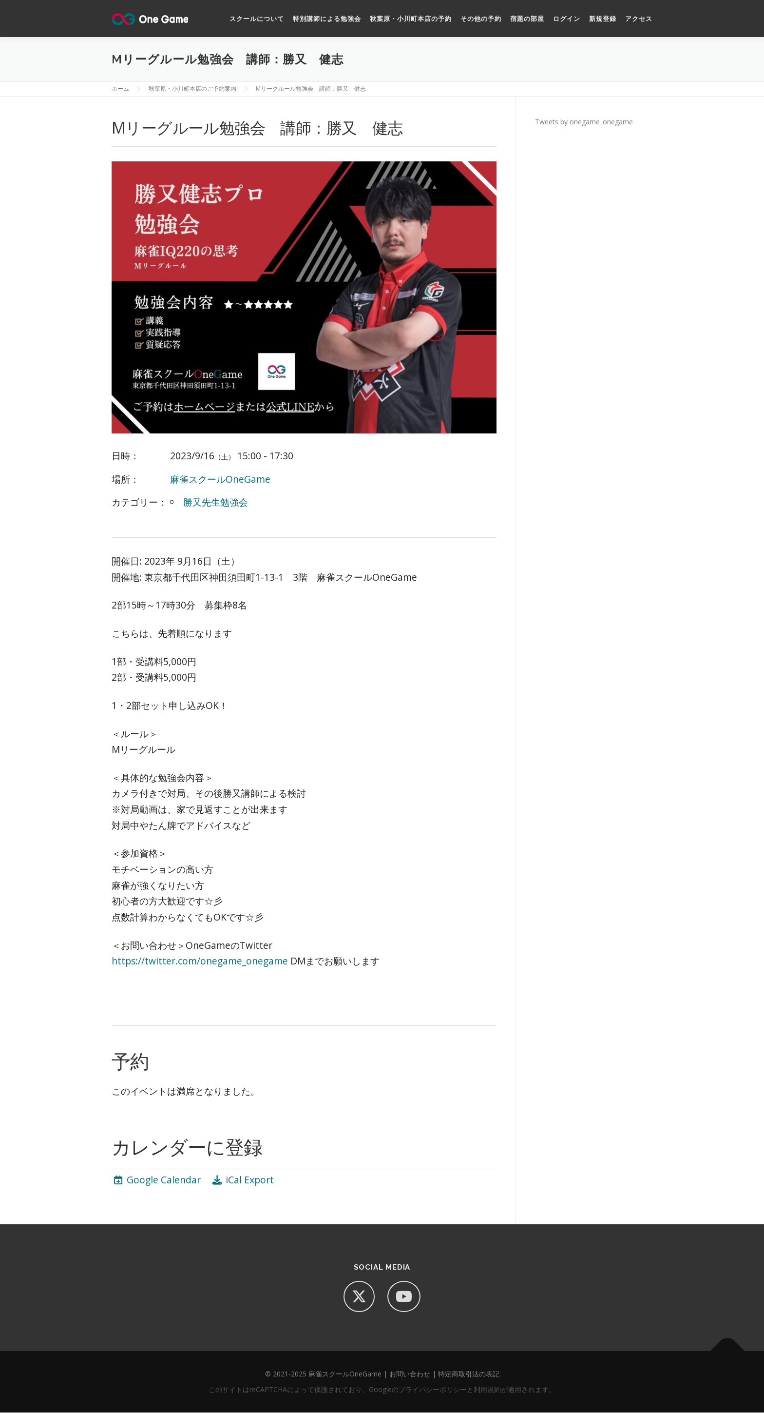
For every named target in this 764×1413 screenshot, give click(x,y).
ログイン (566, 18)
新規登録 (602, 18)
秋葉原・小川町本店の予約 (411, 18)
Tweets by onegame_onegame (584, 122)
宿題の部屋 (527, 18)
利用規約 (487, 1389)
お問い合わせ (409, 1374)
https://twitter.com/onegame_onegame (200, 961)
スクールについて (256, 18)
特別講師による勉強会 (327, 18)
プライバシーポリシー (433, 1389)
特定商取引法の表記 (468, 1374)
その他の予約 (480, 18)
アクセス (638, 18)
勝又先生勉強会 (215, 502)
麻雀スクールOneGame (220, 479)
